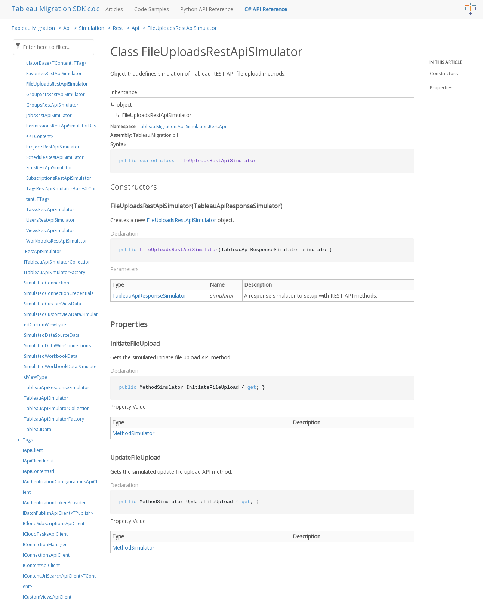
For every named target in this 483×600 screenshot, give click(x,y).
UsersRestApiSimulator (50, 220)
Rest (118, 27)
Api (67, 27)
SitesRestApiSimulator (49, 167)
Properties (441, 87)
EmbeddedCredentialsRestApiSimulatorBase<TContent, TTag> (62, 57)
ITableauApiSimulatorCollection (57, 262)
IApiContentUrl (38, 471)
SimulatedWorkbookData (50, 356)
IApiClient (33, 450)
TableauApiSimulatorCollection (57, 408)
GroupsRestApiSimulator (52, 105)
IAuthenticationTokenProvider (54, 502)
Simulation (91, 27)
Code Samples (151, 9)
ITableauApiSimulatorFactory (54, 272)
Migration (166, 126)
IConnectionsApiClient (46, 555)
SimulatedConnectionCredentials (58, 293)
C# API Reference (265, 9)
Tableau (146, 126)
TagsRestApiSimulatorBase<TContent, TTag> (61, 193)
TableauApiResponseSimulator (56, 387)
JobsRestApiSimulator (49, 115)
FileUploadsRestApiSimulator (182, 27)
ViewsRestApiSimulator (50, 230)
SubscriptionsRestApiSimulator (58, 178)
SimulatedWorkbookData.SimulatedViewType (60, 371)
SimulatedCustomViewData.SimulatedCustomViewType (61, 319)
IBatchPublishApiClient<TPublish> (58, 513)
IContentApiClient (41, 565)
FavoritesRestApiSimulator (54, 73)
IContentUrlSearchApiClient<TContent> (59, 581)
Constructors (444, 73)
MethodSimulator (133, 433)
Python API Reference (206, 9)
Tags (28, 440)
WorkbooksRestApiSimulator (56, 241)
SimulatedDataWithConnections (57, 345)
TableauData (37, 429)
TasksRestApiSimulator (50, 209)
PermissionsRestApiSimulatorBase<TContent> (61, 131)
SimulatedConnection (46, 283)
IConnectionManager (45, 544)
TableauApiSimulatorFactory (54, 419)
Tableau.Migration (33, 27)
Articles (114, 9)
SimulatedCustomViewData (52, 304)
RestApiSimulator (43, 251)
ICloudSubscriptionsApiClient (53, 523)
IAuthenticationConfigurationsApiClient (60, 487)
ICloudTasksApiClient (45, 534)
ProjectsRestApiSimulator (53, 147)
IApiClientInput (38, 461)
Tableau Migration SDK (49, 8)
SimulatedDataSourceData (52, 335)
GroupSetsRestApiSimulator (55, 94)
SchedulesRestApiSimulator (55, 157)
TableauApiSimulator (46, 398)
